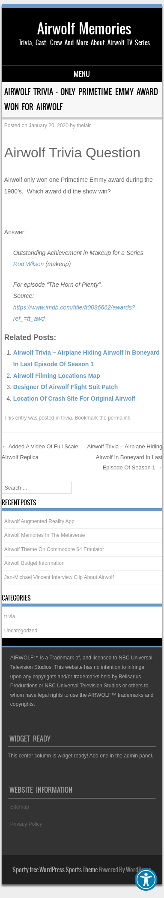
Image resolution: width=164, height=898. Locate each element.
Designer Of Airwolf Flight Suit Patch (65, 386)
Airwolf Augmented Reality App (39, 521)
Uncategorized (20, 631)
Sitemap (19, 807)
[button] (146, 879)
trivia (66, 418)
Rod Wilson (28, 264)
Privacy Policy (26, 824)
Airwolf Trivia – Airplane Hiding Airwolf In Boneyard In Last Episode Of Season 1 (125, 457)
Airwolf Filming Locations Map (56, 375)
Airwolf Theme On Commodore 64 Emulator (54, 549)
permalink (119, 418)
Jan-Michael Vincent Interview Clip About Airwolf (59, 577)
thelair (84, 126)
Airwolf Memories (84, 28)
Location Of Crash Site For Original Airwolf (74, 398)
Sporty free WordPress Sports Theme (55, 869)
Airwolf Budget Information (34, 563)
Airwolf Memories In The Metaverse (44, 535)
